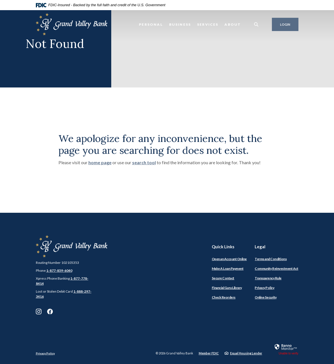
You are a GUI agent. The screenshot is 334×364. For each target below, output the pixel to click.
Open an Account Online (229, 258)
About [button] (232, 24)
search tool (144, 162)
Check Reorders (223, 297)
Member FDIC (209, 353)
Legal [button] (260, 246)
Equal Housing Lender (246, 353)
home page (100, 162)
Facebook (50, 311)
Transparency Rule (268, 278)
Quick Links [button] (223, 246)
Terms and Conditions (271, 259)
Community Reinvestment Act (276, 268)
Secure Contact (223, 278)
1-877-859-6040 (59, 270)
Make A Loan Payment (228, 268)
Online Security (266, 297)
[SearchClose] (256, 24)
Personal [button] (151, 24)
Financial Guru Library (227, 288)
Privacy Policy (264, 288)
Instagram (39, 311)
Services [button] (207, 24)
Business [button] (180, 24)
